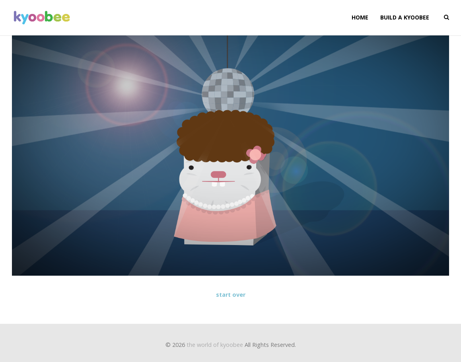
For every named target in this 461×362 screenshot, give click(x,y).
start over (230, 294)
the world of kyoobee (215, 344)
